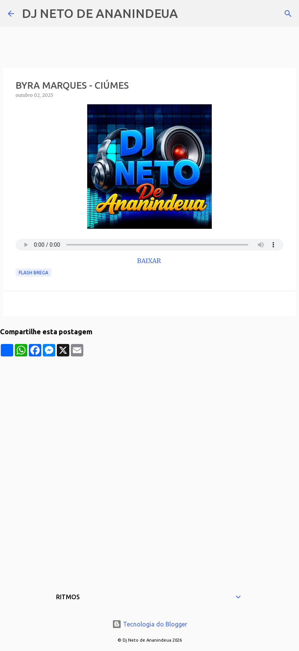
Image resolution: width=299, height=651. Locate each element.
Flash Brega (33, 272)
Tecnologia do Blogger (149, 624)
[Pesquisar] (188, 13)
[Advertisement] (149, 410)
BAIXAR (149, 261)
